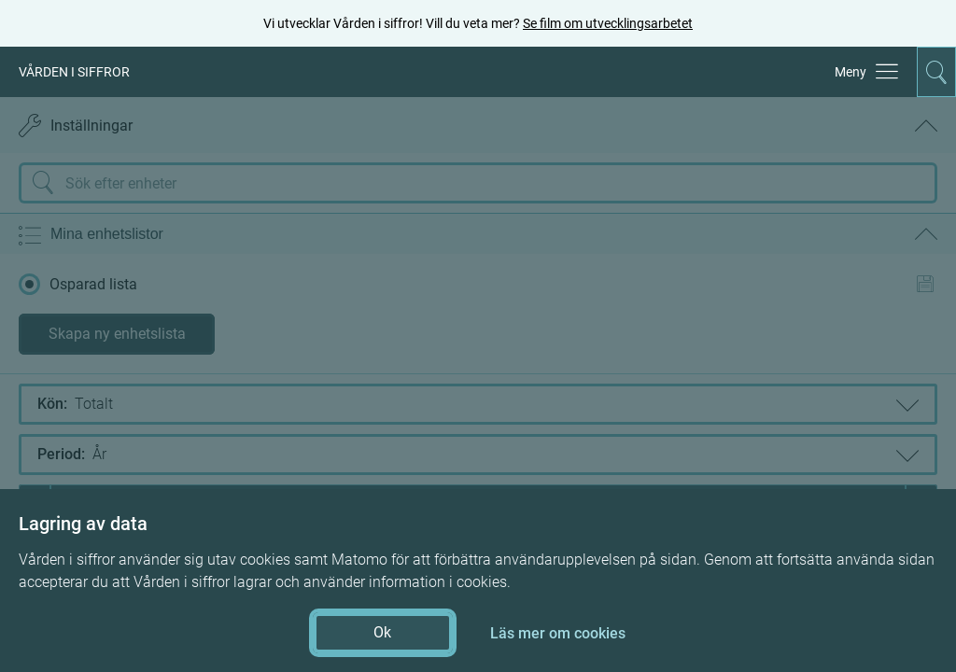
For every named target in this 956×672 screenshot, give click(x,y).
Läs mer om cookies (558, 633)
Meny (850, 71)
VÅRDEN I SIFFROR (74, 71)
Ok (382, 632)
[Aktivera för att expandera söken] (936, 72)
